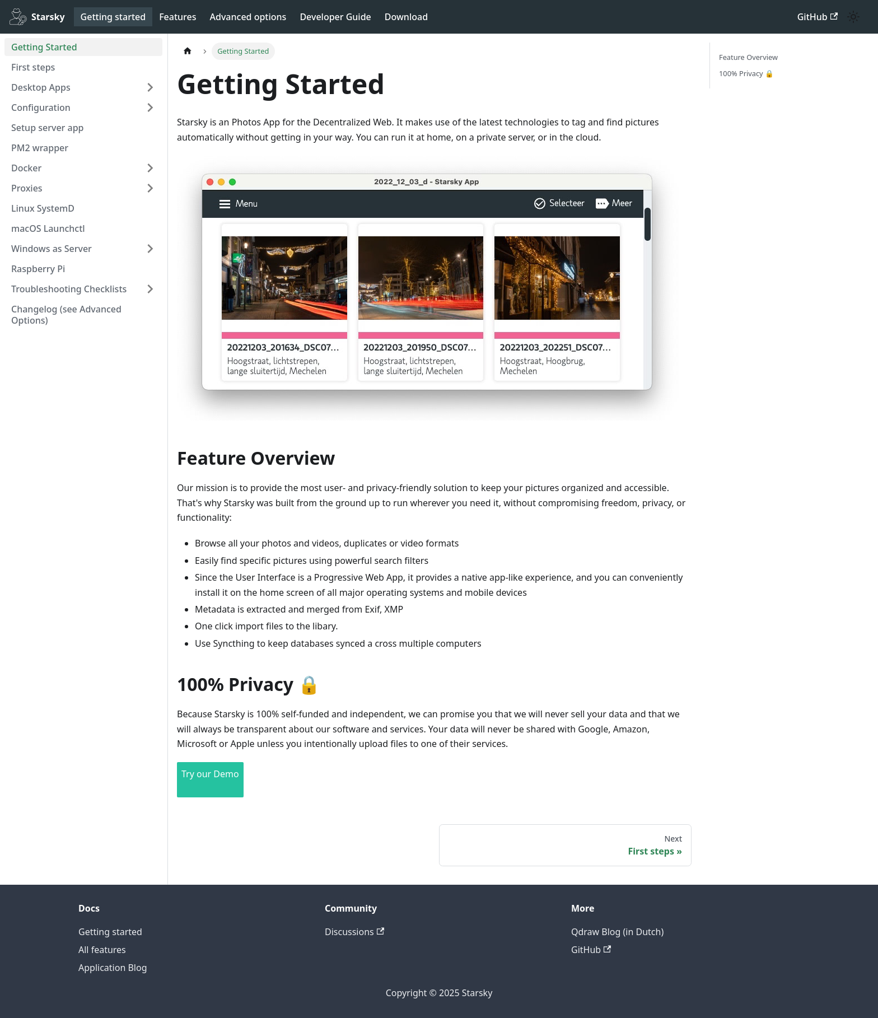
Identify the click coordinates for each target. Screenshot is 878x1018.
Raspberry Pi (38, 269)
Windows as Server (51, 248)
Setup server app (47, 128)
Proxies (27, 188)
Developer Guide (335, 17)
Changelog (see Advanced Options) (66, 314)
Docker (26, 168)
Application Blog (112, 967)
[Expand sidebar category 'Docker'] (150, 168)
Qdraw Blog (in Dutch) (617, 932)
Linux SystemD (42, 208)
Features (177, 17)
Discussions (354, 932)
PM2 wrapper (39, 148)
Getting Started (44, 47)
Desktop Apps (41, 87)
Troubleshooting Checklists (69, 289)
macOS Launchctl (48, 228)
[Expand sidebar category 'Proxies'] (150, 188)
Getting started (113, 17)
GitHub (817, 17)
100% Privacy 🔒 (746, 73)
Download (406, 17)
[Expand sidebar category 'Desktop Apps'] (150, 87)
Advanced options (248, 17)
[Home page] (187, 51)
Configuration (41, 107)
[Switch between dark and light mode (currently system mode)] (853, 17)
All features (102, 950)
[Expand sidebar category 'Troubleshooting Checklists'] (150, 289)
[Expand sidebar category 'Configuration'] (150, 107)
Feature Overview (748, 57)
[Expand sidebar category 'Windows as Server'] (150, 249)
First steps (33, 67)
